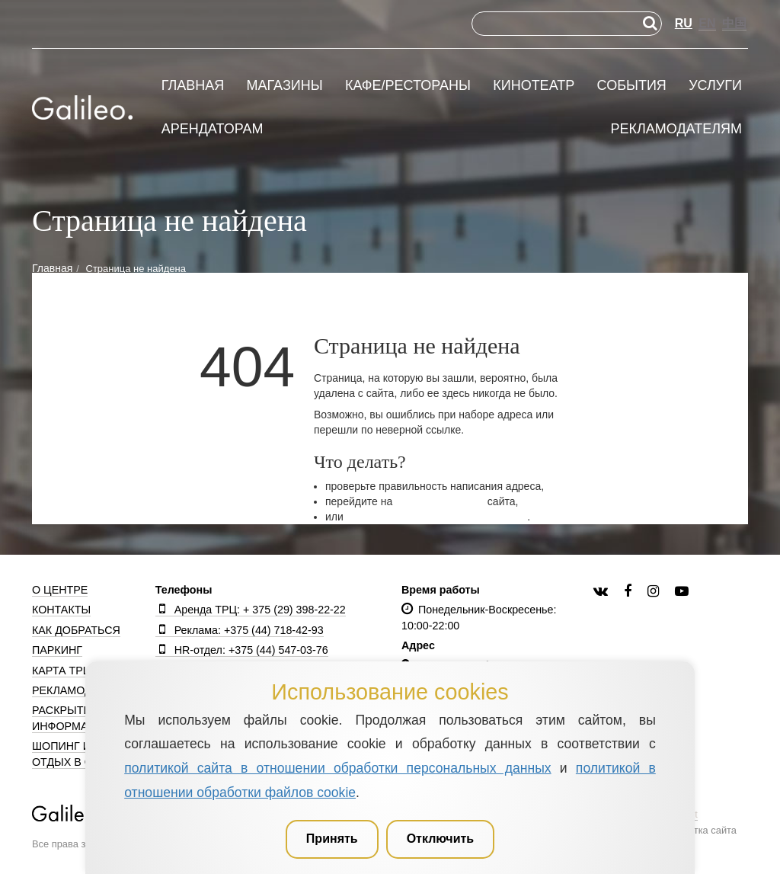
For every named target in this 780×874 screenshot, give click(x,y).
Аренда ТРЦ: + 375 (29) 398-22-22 (250, 609)
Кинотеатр (533, 85)
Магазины (285, 85)
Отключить (441, 838)
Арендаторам (212, 129)
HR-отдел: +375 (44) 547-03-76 (241, 650)
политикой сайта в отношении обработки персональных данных (337, 768)
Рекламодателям (676, 129)
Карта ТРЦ (61, 670)
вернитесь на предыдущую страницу (437, 517)
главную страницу (439, 501)
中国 (734, 23)
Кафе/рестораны (408, 85)
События (632, 85)
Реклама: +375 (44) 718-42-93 (239, 630)
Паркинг (57, 650)
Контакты (61, 609)
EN (706, 23)
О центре (60, 590)
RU (683, 23)
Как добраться (76, 630)
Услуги (715, 85)
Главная (193, 85)
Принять (332, 838)
